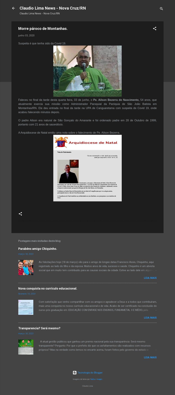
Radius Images (96, 379)
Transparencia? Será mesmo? (39, 328)
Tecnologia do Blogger (88, 372)
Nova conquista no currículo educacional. (47, 288)
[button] (155, 29)
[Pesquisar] (161, 9)
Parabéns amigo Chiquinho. (37, 248)
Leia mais (150, 277)
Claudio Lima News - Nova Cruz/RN (53, 8)
